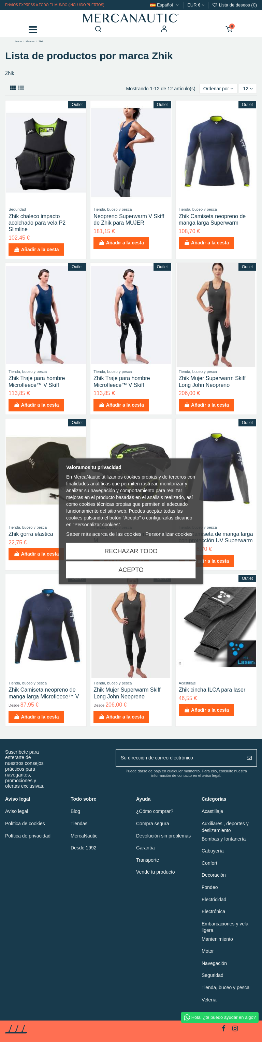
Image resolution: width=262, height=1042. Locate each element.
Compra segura (152, 823)
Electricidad (214, 899)
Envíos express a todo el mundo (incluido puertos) (54, 5)
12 (247, 88)
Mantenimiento (217, 939)
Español (165, 4)
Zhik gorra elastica (31, 534)
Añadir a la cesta (36, 249)
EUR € (195, 4)
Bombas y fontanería (224, 839)
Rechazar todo (130, 551)
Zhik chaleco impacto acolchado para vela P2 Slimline (37, 222)
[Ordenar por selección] (218, 89)
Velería (209, 999)
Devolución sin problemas (163, 836)
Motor (208, 951)
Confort (209, 863)
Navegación (214, 963)
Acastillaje (212, 811)
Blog (75, 811)
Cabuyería (213, 851)
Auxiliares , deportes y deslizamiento (225, 827)
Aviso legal (16, 811)
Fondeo (210, 887)
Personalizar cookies (168, 534)
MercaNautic (84, 836)
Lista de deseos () (234, 4)
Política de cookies (25, 823)
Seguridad (212, 975)
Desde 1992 (84, 847)
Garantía (145, 847)
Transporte (147, 860)
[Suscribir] (249, 758)
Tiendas (79, 823)
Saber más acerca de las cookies (104, 534)
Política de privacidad (27, 836)
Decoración (214, 875)
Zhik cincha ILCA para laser (212, 690)
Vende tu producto (155, 872)
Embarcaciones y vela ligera (225, 927)
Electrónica (213, 911)
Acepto (131, 570)
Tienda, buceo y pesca (225, 987)
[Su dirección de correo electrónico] (179, 758)
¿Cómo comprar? (154, 811)
